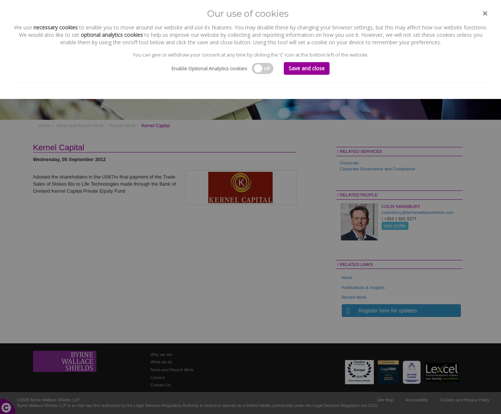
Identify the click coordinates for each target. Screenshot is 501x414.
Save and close (307, 68)
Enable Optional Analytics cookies (209, 68)
